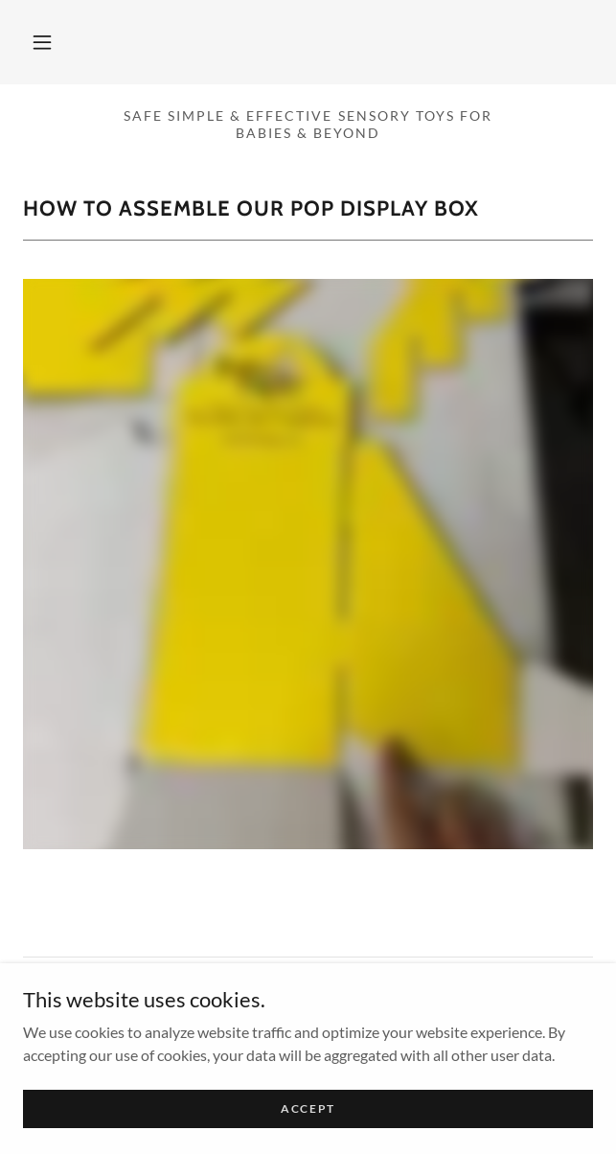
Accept (308, 1108)
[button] (42, 42)
